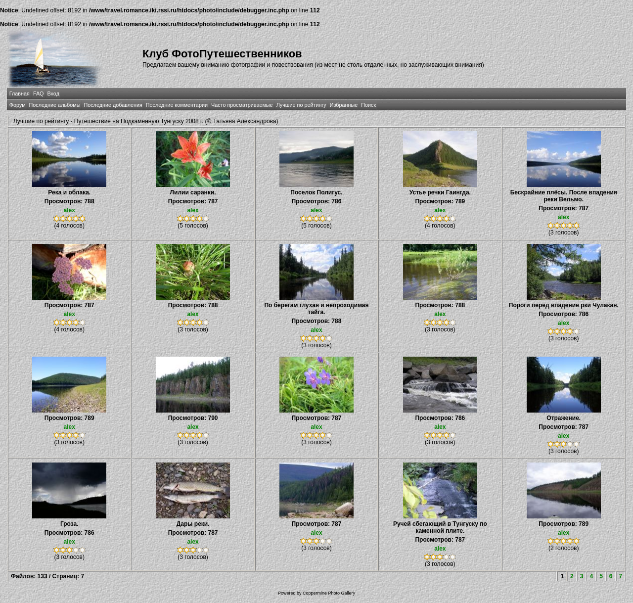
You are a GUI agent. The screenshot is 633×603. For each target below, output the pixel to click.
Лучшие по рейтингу (301, 105)
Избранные (344, 105)
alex (69, 210)
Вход (53, 93)
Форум (17, 105)
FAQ (38, 93)
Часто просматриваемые (242, 105)
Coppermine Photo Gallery (329, 593)
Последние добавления (113, 105)
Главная (19, 93)
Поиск (368, 105)
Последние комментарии (177, 105)
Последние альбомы (55, 105)
